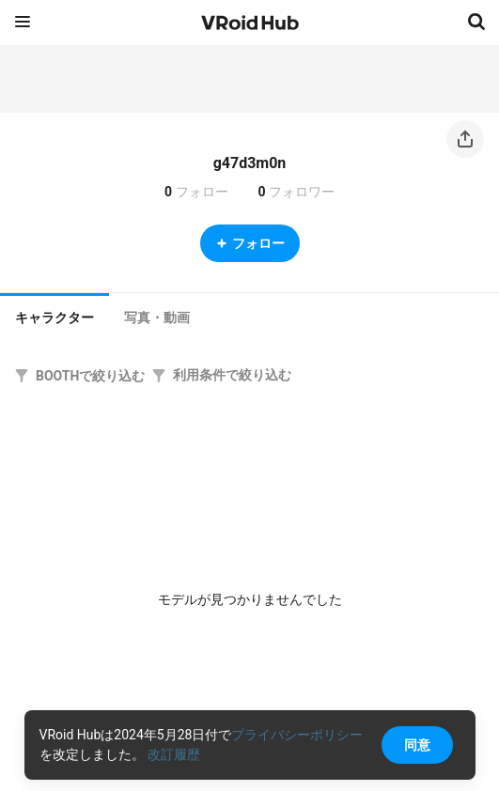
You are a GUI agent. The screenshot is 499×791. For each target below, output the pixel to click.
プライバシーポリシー (297, 734)
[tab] (54, 315)
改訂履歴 (174, 754)
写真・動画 (157, 317)
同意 (417, 744)
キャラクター (54, 317)
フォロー (250, 243)
